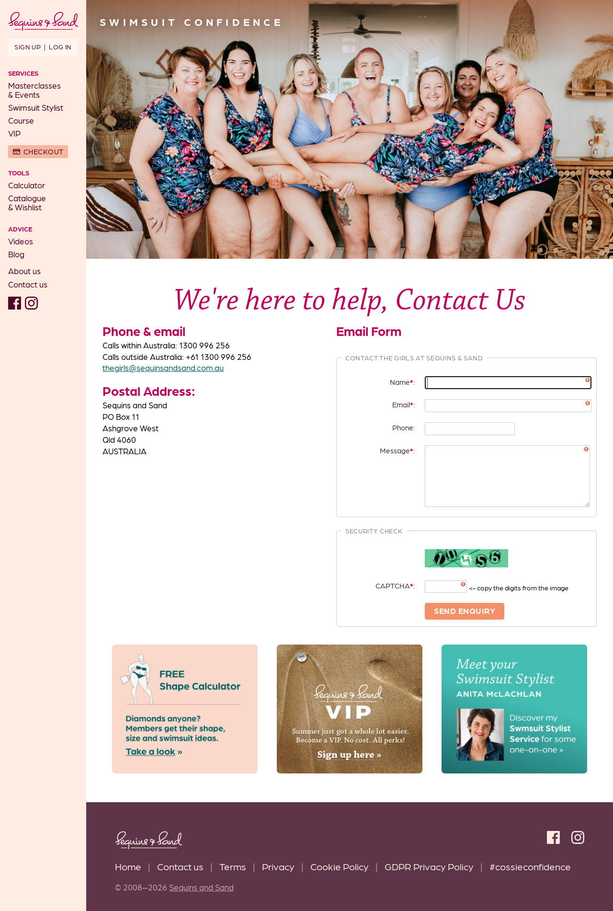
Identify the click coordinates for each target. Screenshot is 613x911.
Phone (402, 427)
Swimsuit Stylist (35, 107)
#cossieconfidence (530, 866)
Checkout (43, 151)
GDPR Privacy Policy (429, 866)
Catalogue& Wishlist (27, 202)
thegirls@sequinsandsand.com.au (163, 367)
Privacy (278, 866)
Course (21, 120)
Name (401, 381)
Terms (232, 866)
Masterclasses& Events (34, 90)
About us (24, 271)
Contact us (27, 284)
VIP (14, 133)
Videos (20, 241)
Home (128, 866)
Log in (60, 46)
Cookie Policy (339, 866)
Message (396, 450)
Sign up (27, 46)
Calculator (26, 185)
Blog (16, 254)
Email (402, 404)
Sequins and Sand (201, 887)
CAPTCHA (394, 585)
